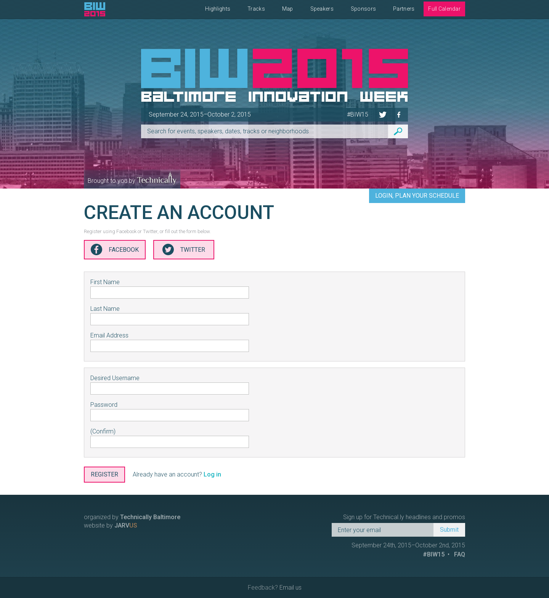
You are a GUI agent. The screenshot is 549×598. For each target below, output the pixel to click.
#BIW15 (357, 114)
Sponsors (363, 9)
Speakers (322, 9)
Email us (290, 587)
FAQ (459, 554)
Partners (403, 9)
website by (110, 525)
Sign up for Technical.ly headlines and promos (404, 517)
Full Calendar (444, 9)
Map (287, 9)
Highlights (217, 9)
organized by (132, 517)
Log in (212, 474)
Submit (449, 529)
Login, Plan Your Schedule (417, 195)
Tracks (256, 9)
